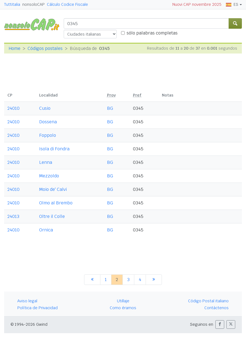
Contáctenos (216, 307)
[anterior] (92, 279)
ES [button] (232, 4)
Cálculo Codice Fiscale (67, 4)
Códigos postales (45, 48)
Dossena (48, 122)
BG (110, 108)
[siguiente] (154, 279)
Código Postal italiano (208, 300)
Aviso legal (27, 300)
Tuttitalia (12, 4)
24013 (13, 216)
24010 (13, 108)
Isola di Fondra (54, 149)
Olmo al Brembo (56, 203)
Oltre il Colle (52, 216)
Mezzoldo (49, 176)
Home (14, 48)
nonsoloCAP (33, 4)
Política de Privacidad (37, 307)
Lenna (45, 162)
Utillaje (123, 300)
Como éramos (123, 307)
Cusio (44, 108)
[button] (219, 324)
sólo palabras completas (152, 33)
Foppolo (47, 135)
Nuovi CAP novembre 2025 (196, 4)
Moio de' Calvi (53, 189)
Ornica (46, 230)
